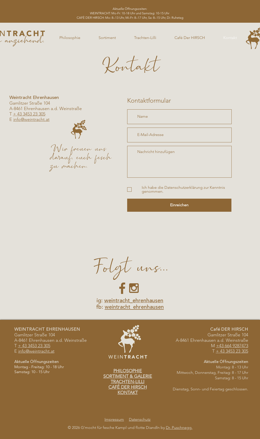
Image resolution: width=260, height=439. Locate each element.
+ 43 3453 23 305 (29, 114)
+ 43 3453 (27, 345)
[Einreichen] (179, 205)
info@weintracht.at (31, 119)
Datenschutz (140, 419)
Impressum (114, 419)
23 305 (43, 345)
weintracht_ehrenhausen (134, 307)
